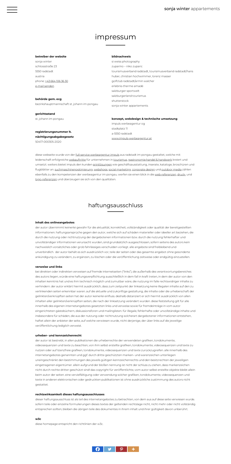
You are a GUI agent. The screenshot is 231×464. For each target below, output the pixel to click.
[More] (133, 449)
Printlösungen (102, 164)
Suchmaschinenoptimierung (74, 169)
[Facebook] (97, 449)
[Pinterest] (121, 449)
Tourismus (120, 159)
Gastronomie (137, 159)
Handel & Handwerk (159, 159)
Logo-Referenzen (46, 179)
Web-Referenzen (165, 174)
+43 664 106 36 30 (56, 81)
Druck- (181, 174)
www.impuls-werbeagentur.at (132, 138)
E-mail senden (44, 86)
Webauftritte (77, 159)
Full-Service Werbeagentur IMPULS (97, 154)
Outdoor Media (171, 169)
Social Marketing (120, 169)
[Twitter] (109, 449)
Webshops (100, 169)
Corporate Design (143, 169)
